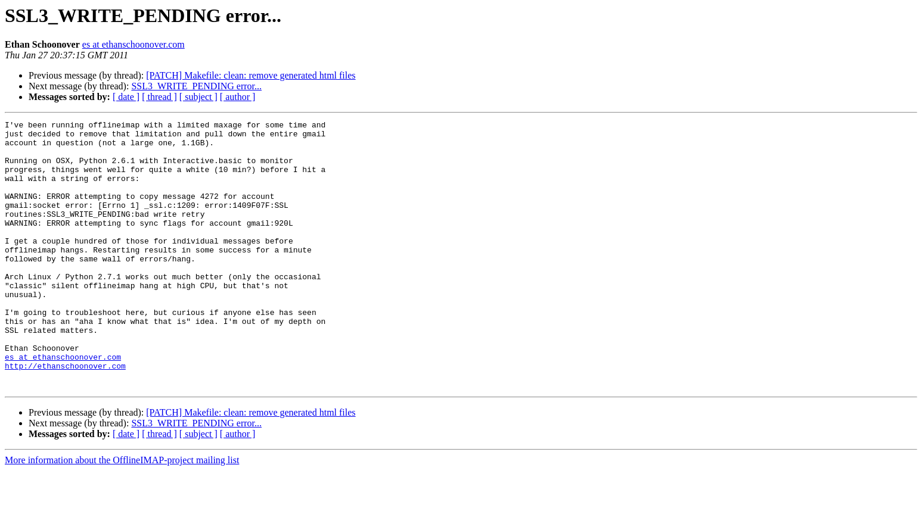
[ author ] (238, 97)
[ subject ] (198, 97)
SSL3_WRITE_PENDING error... (196, 86)
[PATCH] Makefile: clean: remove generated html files (250, 75)
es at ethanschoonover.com (133, 44)
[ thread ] (159, 97)
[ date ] (126, 97)
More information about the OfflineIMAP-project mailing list (122, 514)
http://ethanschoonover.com (65, 415)
